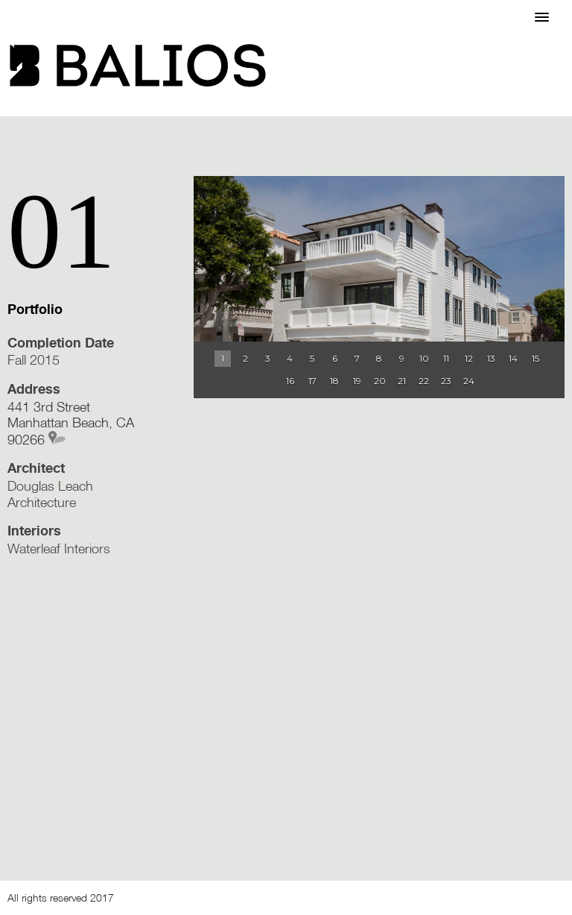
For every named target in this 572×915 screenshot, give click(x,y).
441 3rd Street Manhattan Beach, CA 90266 (70, 423)
